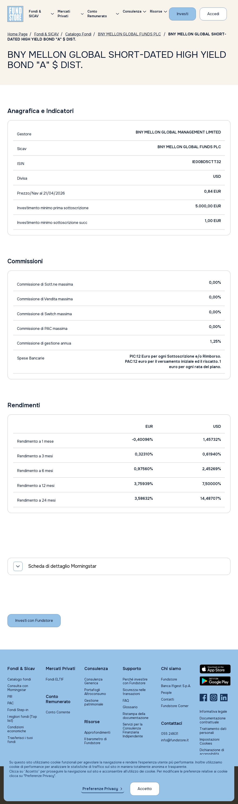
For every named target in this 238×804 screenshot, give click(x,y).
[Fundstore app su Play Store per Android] (215, 681)
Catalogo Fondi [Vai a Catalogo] (78, 34)
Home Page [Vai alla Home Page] (17, 34)
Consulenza (132, 11)
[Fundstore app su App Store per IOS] (215, 669)
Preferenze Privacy (100, 788)
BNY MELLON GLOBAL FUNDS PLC (129, 34)
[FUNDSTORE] (15, 14)
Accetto (145, 788)
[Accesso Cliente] (213, 14)
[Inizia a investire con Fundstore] (34, 620)
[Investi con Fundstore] (182, 14)
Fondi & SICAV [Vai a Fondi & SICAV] (46, 34)
